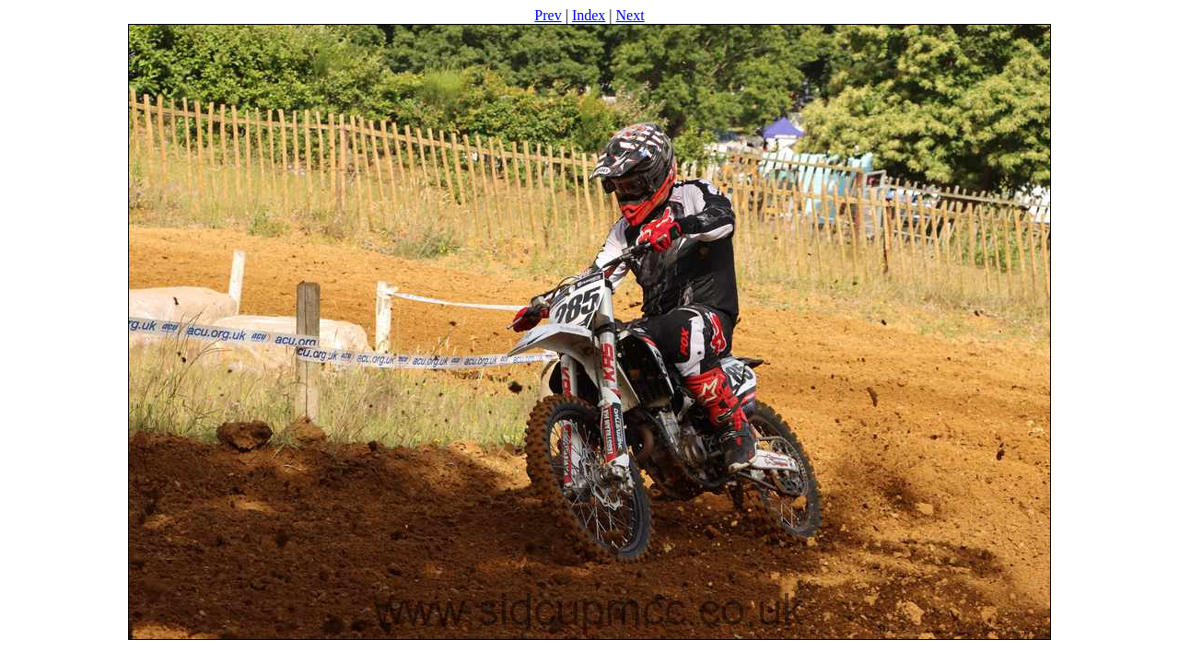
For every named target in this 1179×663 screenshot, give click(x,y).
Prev (547, 15)
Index (588, 15)
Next (630, 15)
